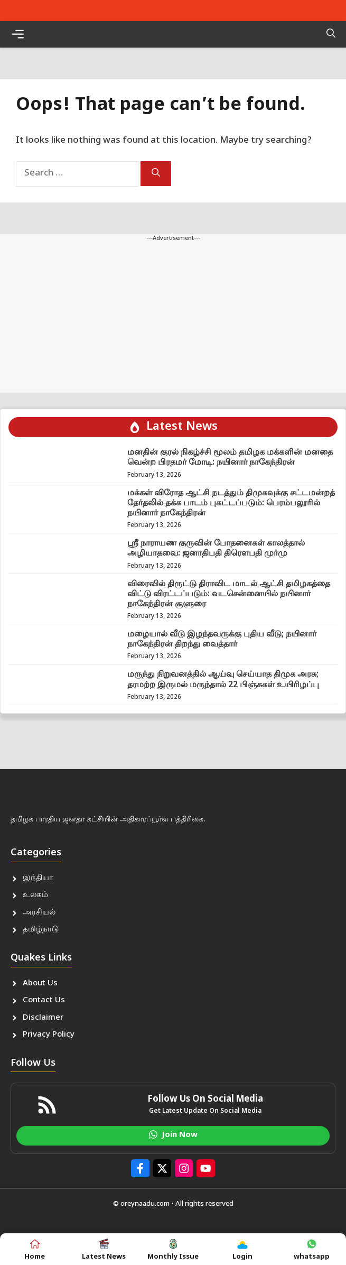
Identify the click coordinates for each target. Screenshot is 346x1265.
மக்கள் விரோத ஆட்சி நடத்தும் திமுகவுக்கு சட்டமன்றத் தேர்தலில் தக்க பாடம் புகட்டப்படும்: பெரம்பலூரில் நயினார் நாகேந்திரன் (231, 503)
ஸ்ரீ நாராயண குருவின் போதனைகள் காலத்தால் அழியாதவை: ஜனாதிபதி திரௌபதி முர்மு (216, 548)
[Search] (156, 173)
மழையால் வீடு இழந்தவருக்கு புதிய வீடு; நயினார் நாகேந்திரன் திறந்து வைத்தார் (221, 639)
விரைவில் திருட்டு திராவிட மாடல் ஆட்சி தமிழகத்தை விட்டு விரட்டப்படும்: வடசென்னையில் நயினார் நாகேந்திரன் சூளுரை (228, 594)
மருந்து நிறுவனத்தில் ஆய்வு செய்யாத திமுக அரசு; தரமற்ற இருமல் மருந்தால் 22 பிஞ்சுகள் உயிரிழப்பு (223, 679)
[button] (331, 34)
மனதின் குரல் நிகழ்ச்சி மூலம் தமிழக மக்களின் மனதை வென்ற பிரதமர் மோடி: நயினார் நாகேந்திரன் (230, 457)
